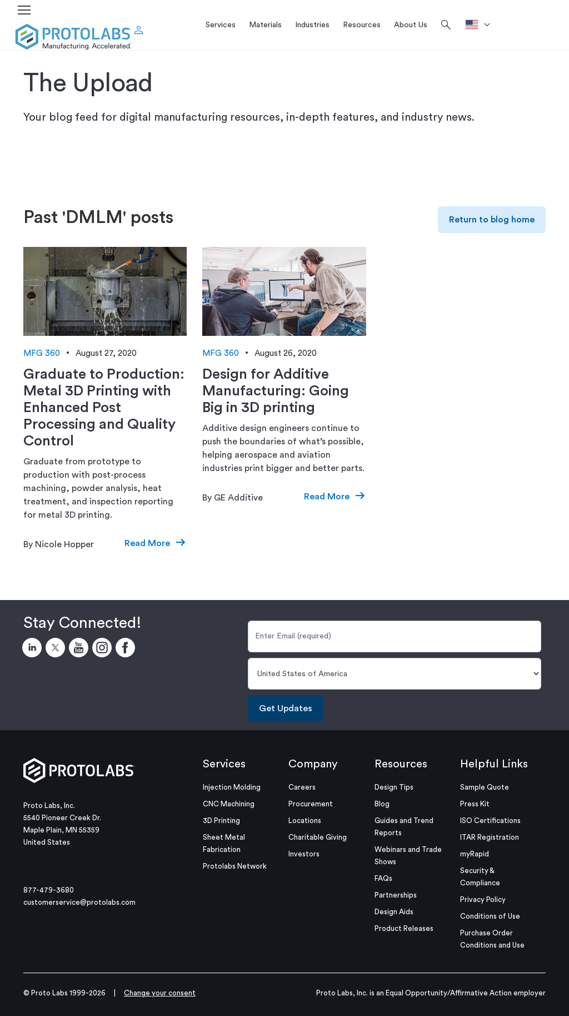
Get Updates (285, 708)
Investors (304, 854)
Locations (304, 820)
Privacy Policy (483, 899)
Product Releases (404, 928)
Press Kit (475, 803)
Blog (382, 803)
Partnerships (396, 895)
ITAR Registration (489, 837)
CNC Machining (228, 803)
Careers (302, 787)
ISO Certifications (490, 820)
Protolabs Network (235, 866)
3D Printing (221, 820)
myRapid (474, 854)
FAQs (383, 878)
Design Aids (394, 911)
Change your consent (160, 993)
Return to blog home (492, 219)
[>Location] (481, 25)
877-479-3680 (48, 890)
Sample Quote (484, 787)
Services (224, 764)
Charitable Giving (317, 837)
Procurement (310, 803)
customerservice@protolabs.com (79, 902)
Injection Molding (232, 787)
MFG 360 (41, 353)
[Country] (394, 674)
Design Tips (394, 787)
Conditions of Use (490, 916)
